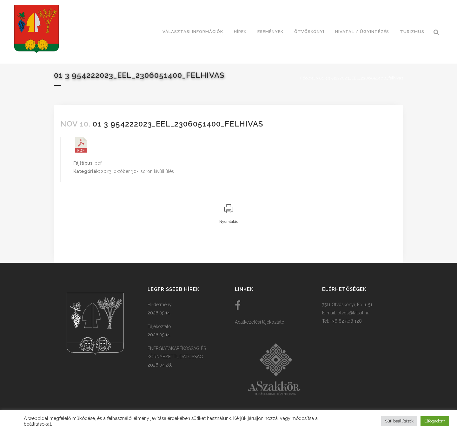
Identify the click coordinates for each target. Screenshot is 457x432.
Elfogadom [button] (434, 421)
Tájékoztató (159, 326)
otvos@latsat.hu (353, 312)
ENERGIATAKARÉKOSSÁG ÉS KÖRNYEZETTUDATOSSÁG (177, 352)
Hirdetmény (160, 304)
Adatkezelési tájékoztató (259, 322)
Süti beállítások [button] (399, 421)
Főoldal (307, 78)
